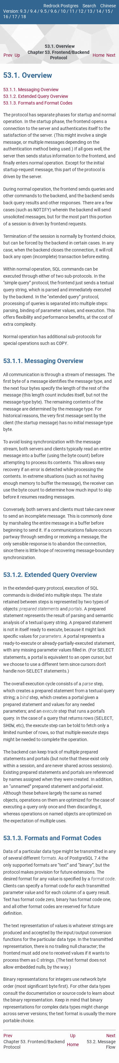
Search (89, 6)
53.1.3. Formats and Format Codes (37, 103)
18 (23, 16)
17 (14, 16)
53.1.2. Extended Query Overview (35, 96)
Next (111, 55)
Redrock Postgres (60, 6)
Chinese (108, 6)
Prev (7, 55)
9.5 (43, 11)
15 (107, 11)
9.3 (23, 11)
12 (80, 11)
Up (17, 55)
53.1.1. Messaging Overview (31, 89)
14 (98, 11)
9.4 (33, 11)
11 (72, 11)
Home (98, 55)
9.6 (53, 11)
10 (63, 11)
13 (89, 11)
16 (5, 16)
